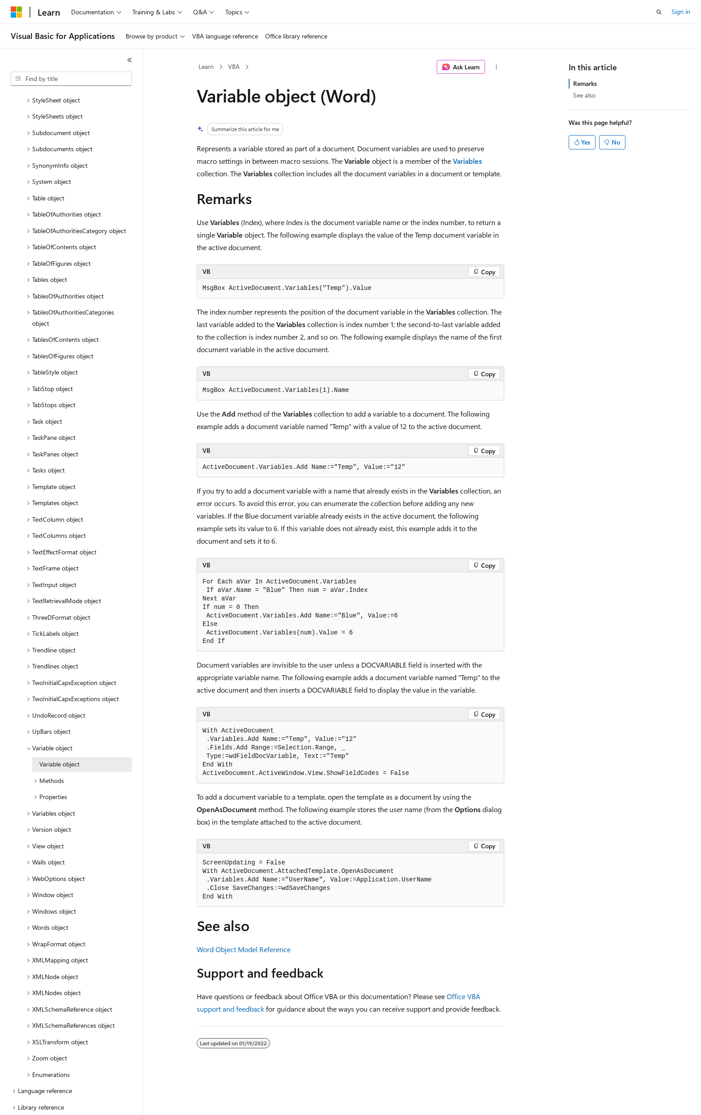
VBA (234, 66)
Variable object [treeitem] (59, 733)
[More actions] (496, 67)
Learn (206, 66)
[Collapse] (129, 60)
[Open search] (659, 12)
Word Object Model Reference (244, 949)
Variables (467, 161)
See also (584, 95)
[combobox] (71, 79)
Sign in (680, 11)
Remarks (585, 83)
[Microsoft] (16, 12)
